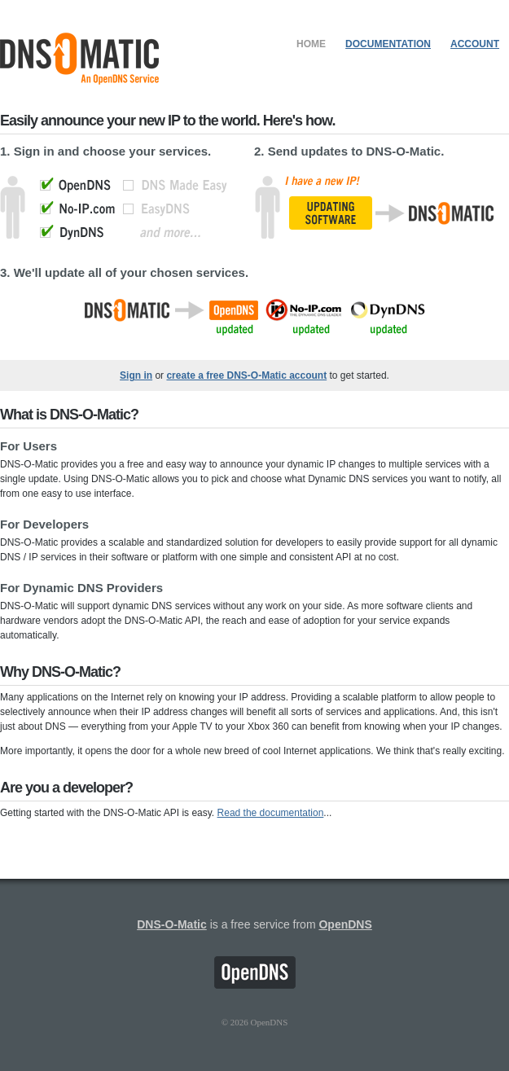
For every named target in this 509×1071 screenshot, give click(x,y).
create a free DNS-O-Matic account (246, 375)
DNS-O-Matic (172, 924)
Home (311, 44)
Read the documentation (270, 813)
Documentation (388, 44)
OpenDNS (344, 924)
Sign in (136, 375)
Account (474, 44)
